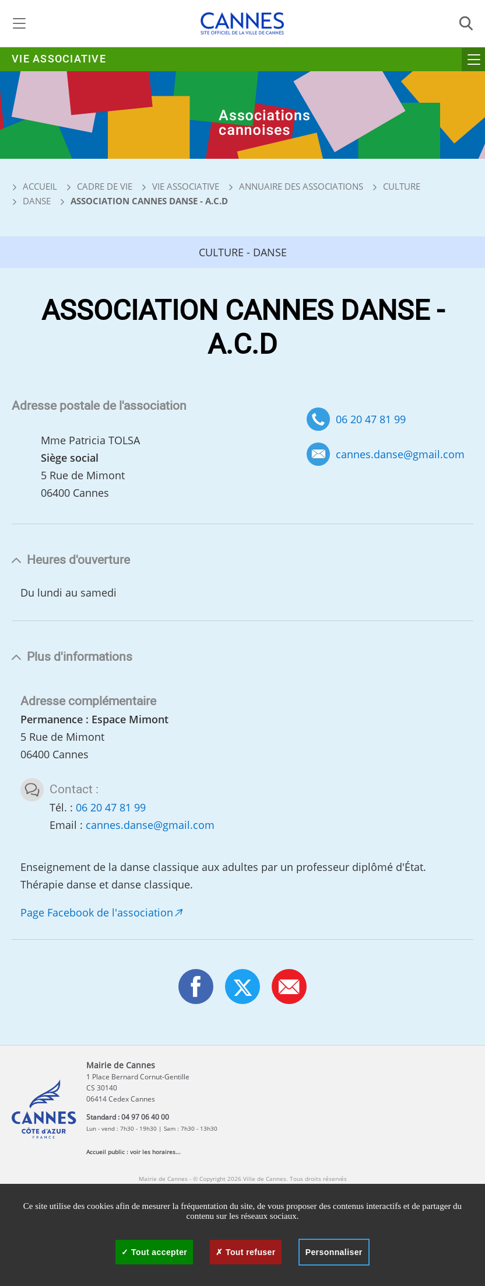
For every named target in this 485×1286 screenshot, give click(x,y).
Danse (37, 201)
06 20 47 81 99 (371, 419)
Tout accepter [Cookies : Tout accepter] (154, 1252)
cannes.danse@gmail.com (400, 454)
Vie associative (59, 59)
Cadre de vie (104, 186)
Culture (401, 186)
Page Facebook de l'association (96, 912)
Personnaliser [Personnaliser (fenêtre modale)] (334, 1252)
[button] (289, 986)
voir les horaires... (155, 1152)
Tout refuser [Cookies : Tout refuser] (245, 1252)
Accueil (34, 186)
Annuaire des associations (301, 186)
